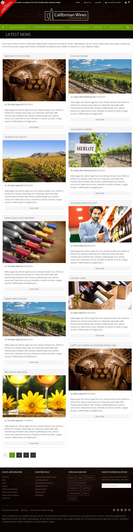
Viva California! (79, 56)
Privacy (4, 486)
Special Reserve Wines (44, 483)
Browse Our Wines (18, 27)
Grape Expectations (16, 298)
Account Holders (113, 2)
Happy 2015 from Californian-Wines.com (93, 345)
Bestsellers (39, 495)
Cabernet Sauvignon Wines (45, 477)
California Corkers (81, 129)
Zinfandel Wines (41, 480)
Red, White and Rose (16, 372)
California (86, 488)
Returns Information (9, 492)
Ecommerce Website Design (41, 510)
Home (78, 2)
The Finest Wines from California (48, 27)
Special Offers (40, 489)
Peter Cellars (78, 246)
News (4, 483)
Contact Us (114, 27)
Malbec (80, 478)
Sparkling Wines (41, 486)
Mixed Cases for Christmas (19, 217)
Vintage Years (78, 278)
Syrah (71, 483)
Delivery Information (10, 489)
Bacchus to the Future (17, 56)
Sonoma (72, 498)
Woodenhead (74, 493)
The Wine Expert (14, 104)
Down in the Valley (16, 137)
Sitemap (24, 510)
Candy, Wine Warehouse (83, 97)
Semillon (90, 478)
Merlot (71, 478)
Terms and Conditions (10, 495)
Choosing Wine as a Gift (83, 203)
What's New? (40, 492)
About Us (87, 2)
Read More (34, 127)
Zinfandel (81, 483)
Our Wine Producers (79, 27)
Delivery (98, 2)
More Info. (98, 27)
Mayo (85, 493)
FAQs (4, 480)
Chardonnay (74, 488)
